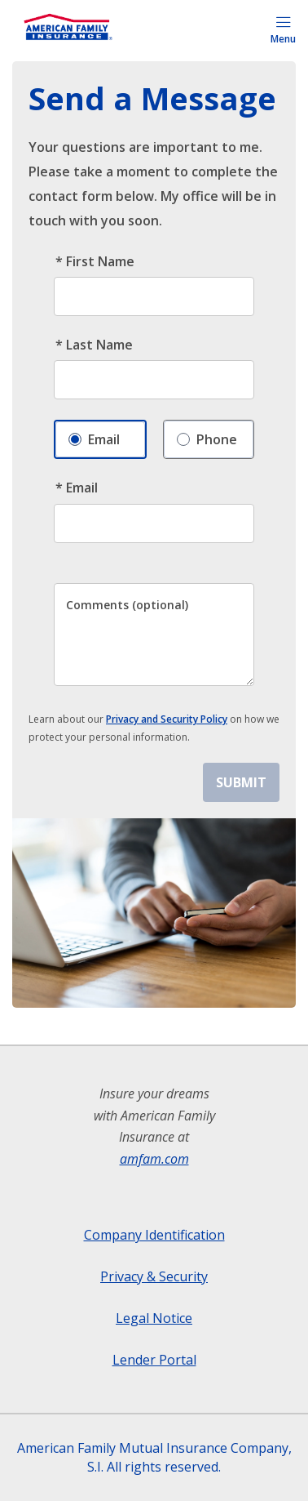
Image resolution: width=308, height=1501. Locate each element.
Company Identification (154, 1235)
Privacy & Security (154, 1276)
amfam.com (154, 1159)
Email (94, 435)
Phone (207, 435)
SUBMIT (241, 782)
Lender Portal (154, 1360)
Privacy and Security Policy (166, 719)
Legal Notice (154, 1318)
